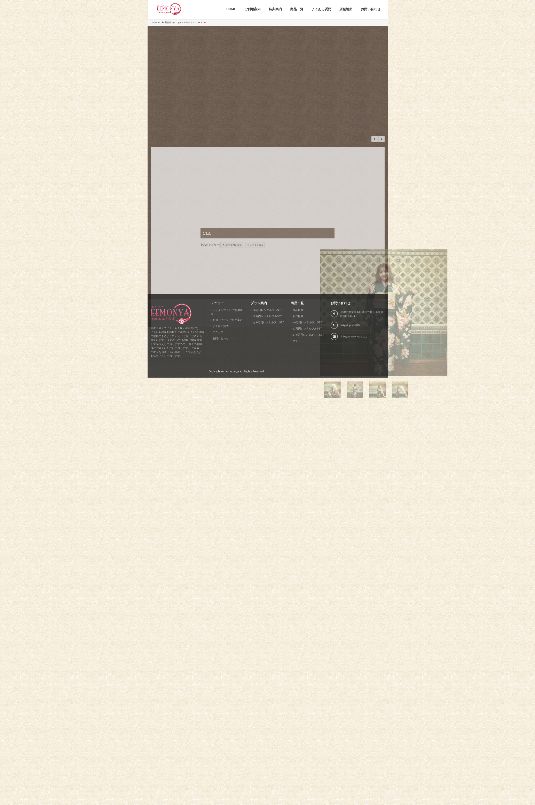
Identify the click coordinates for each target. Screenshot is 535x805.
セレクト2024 (191, 22)
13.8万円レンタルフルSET (268, 389)
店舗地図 (346, 9)
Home (154, 22)
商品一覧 (296, 9)
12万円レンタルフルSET (267, 383)
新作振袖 (298, 383)
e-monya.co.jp (230, 438)
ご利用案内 (252, 9)
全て (295, 407)
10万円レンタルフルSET (267, 377)
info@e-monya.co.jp (354, 403)
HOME (231, 9)
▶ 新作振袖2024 (170, 22)
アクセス (218, 399)
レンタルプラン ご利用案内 (227, 379)
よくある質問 (321, 9)
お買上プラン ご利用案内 (228, 386)
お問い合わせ (370, 9)
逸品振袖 (298, 377)
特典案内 (275, 9)
